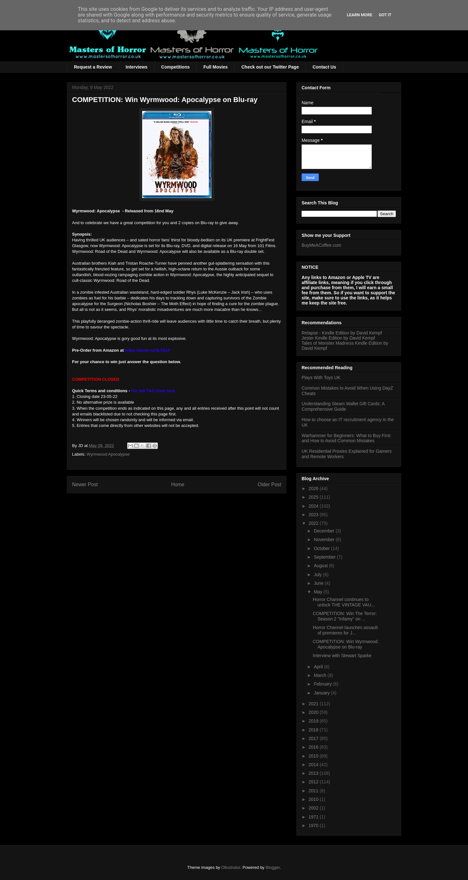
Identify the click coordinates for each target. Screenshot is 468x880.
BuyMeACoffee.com (321, 245)
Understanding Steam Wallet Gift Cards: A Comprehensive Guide (343, 406)
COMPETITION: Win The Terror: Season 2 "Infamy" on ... (345, 616)
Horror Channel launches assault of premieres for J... (345, 630)
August (321, 565)
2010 (314, 799)
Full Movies (215, 67)
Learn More (359, 14)
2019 (314, 720)
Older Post (269, 484)
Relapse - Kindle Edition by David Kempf (342, 332)
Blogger (273, 867)
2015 (314, 756)
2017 (314, 738)
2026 (314, 488)
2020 (314, 712)
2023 (314, 514)
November (324, 539)
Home (178, 484)
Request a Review (93, 67)
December (324, 530)
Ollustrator (230, 867)
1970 (314, 825)
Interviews (136, 67)
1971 (314, 816)
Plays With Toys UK (321, 377)
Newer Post (85, 484)
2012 (314, 781)
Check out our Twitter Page (270, 67)
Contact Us (324, 67)
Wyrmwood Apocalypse (108, 454)
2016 (314, 747)
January (322, 692)
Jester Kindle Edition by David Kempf (338, 338)
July (318, 574)
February (323, 683)
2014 (314, 764)
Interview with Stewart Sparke (342, 655)
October (322, 548)
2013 (314, 773)
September (325, 557)
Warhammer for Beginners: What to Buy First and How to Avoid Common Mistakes (346, 438)
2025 (314, 497)
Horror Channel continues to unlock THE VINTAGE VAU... (344, 602)
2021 (314, 703)
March (320, 675)
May (318, 591)
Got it (385, 14)
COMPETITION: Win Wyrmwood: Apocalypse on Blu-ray (346, 644)
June (319, 583)
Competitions (175, 67)
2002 (314, 807)
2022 (314, 523)
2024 (314, 506)
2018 (314, 729)
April (319, 666)
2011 (314, 790)
